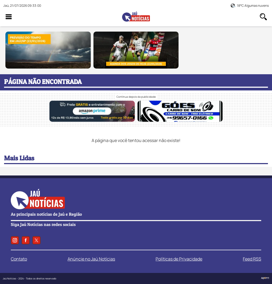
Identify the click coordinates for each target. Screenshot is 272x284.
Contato (19, 259)
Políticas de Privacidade (179, 259)
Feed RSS (252, 259)
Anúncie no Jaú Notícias (91, 259)
